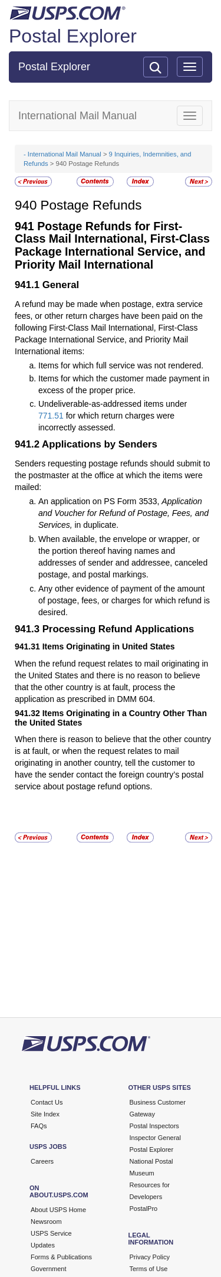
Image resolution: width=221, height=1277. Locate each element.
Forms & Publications (61, 1256)
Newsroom (46, 1221)
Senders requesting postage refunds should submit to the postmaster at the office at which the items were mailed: (112, 475)
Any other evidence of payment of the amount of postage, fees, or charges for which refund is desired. (124, 600)
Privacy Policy (150, 1256)
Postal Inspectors (154, 1125)
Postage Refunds (91, 205)
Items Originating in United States (108, 646)
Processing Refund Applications (118, 629)
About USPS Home (58, 1209)
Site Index (45, 1114)
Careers (42, 1161)
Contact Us (46, 1102)
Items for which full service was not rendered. (120, 365)
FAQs (39, 1125)
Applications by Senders (99, 444)
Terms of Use (149, 1268)
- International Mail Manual (62, 154)
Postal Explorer (73, 36)
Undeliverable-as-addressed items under (112, 404)
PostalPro (144, 1208)
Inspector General (155, 1137)
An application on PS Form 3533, (99, 501)
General (61, 284)
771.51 (51, 415)
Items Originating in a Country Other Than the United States (111, 717)
